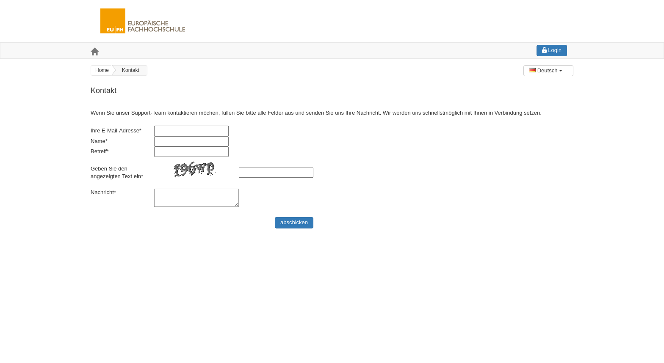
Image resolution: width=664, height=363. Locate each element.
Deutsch (545, 70)
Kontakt (130, 70)
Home (102, 70)
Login (552, 50)
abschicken (294, 222)
